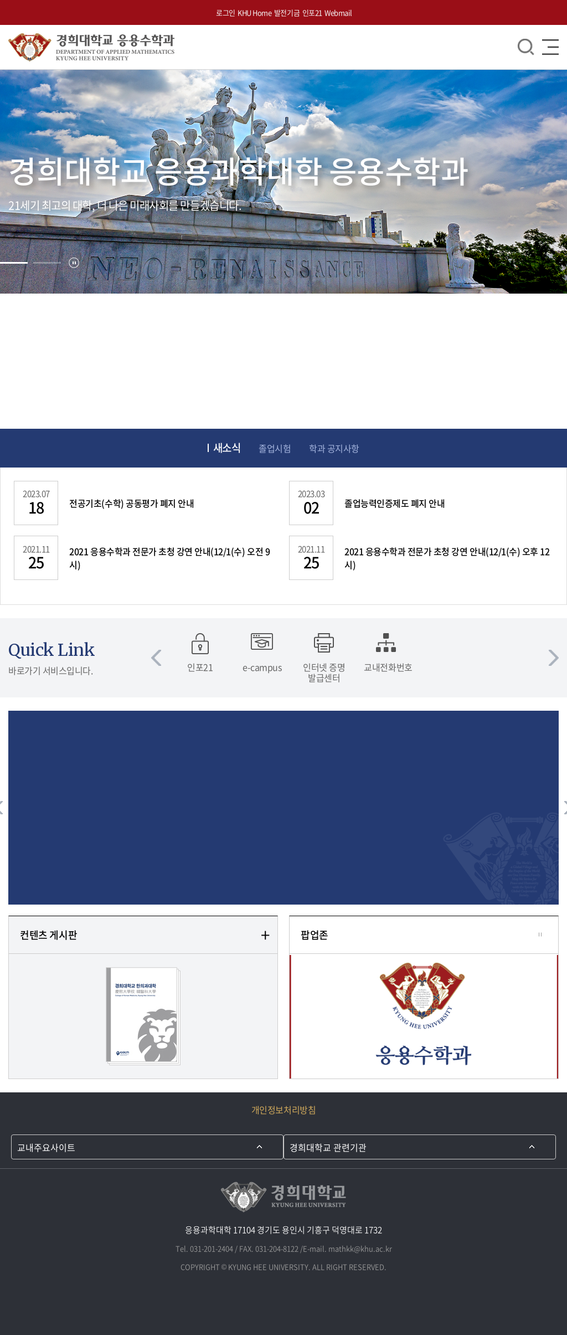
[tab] (14, 263)
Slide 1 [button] (14, 263)
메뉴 (550, 47)
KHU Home (254, 12)
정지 (74, 263)
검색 (526, 47)
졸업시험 (275, 448)
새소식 (227, 448)
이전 (156, 657)
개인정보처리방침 (283, 1109)
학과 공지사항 (334, 448)
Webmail (338, 12)
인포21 (312, 12)
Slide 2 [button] (47, 263)
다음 (554, 657)
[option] (200, 652)
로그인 (225, 12)
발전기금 (287, 12)
